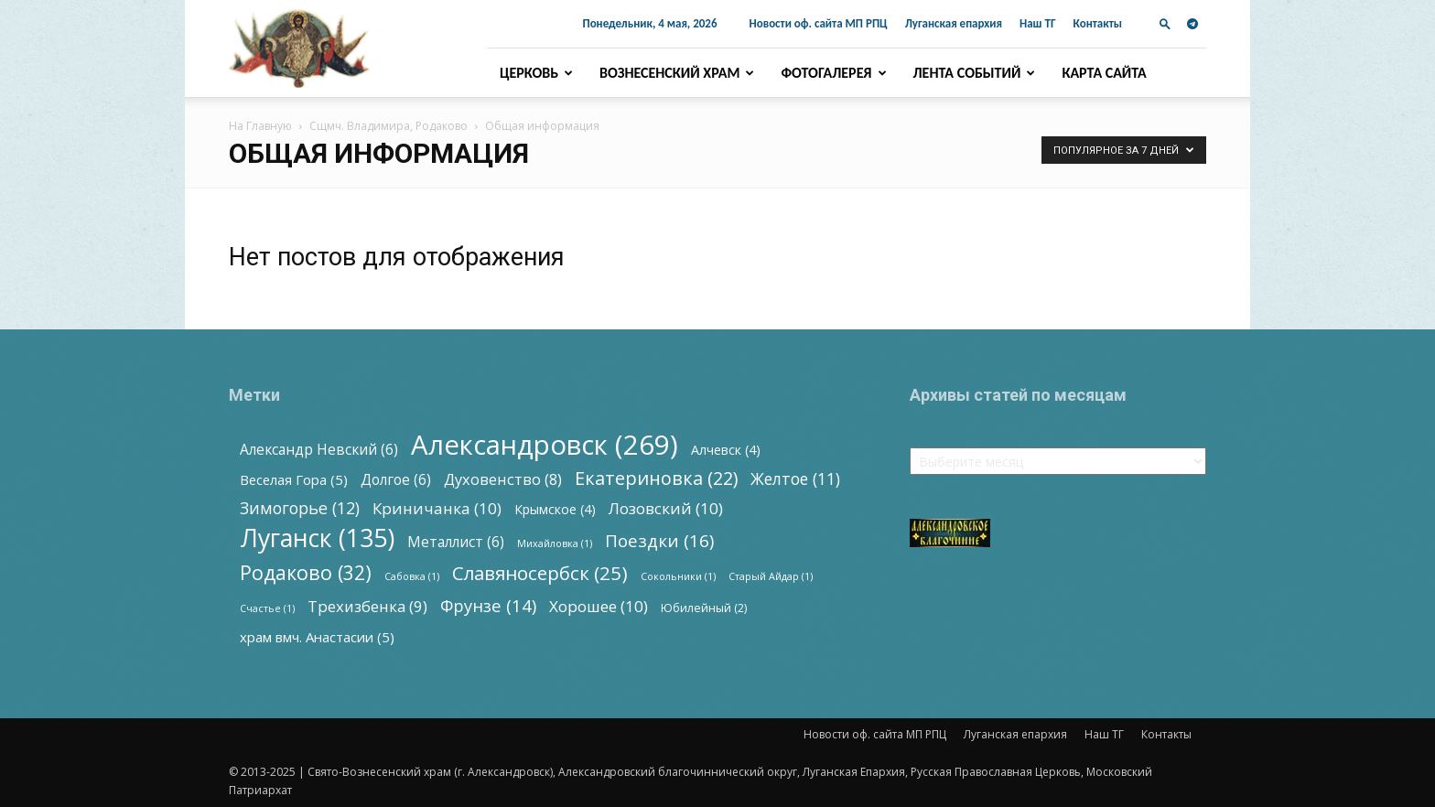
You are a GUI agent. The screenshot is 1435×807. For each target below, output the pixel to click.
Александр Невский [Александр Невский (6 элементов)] (319, 449)
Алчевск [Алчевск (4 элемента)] (726, 449)
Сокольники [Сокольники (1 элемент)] (678, 576)
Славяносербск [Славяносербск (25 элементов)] (540, 573)
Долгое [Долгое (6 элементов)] (396, 480)
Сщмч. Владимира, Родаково (388, 126)
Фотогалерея (833, 72)
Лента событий (974, 72)
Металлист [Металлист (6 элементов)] (455, 542)
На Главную (260, 126)
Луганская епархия (953, 23)
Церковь (536, 72)
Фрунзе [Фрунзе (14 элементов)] (488, 605)
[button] (1165, 23)
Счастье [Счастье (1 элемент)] (267, 608)
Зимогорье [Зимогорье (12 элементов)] (300, 508)
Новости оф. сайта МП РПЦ (819, 23)
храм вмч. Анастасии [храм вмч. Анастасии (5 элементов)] (317, 637)
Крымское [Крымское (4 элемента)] (555, 509)
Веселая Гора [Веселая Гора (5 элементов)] (294, 479)
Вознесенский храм (676, 72)
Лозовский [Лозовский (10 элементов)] (666, 508)
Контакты (1098, 23)
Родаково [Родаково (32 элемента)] (306, 572)
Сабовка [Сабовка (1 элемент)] (411, 576)
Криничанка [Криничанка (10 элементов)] (437, 508)
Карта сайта (1104, 72)
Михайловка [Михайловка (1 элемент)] (554, 543)
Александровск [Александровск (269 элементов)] (544, 445)
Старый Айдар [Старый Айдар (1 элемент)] (770, 576)
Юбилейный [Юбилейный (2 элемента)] (704, 608)
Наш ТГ (1038, 23)
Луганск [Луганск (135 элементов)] (317, 537)
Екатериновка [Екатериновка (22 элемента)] (656, 478)
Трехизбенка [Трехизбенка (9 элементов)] (367, 606)
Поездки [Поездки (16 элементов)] (659, 541)
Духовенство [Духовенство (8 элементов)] (503, 480)
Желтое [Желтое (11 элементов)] (795, 479)
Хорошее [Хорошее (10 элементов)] (598, 606)
